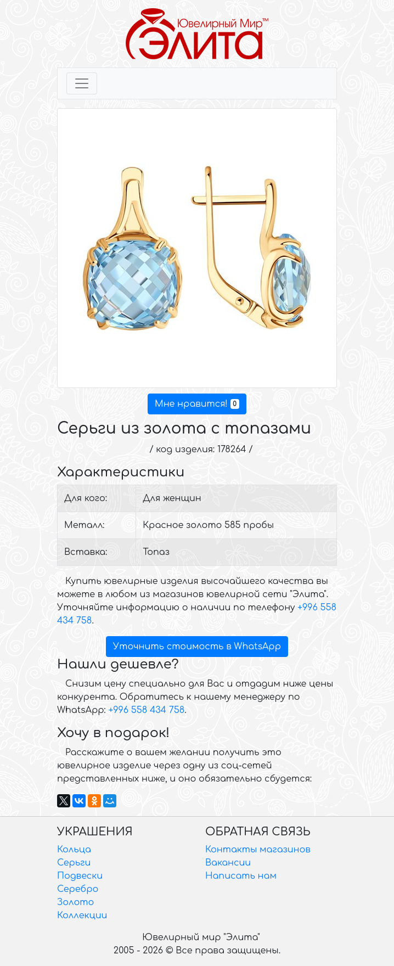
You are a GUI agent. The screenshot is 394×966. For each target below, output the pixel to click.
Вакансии (228, 863)
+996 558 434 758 (146, 710)
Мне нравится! (197, 404)
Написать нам (241, 876)
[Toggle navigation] (81, 83)
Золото (75, 902)
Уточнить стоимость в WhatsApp (197, 647)
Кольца (74, 850)
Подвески (80, 876)
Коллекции (82, 915)
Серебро (77, 889)
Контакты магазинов (258, 850)
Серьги (74, 863)
